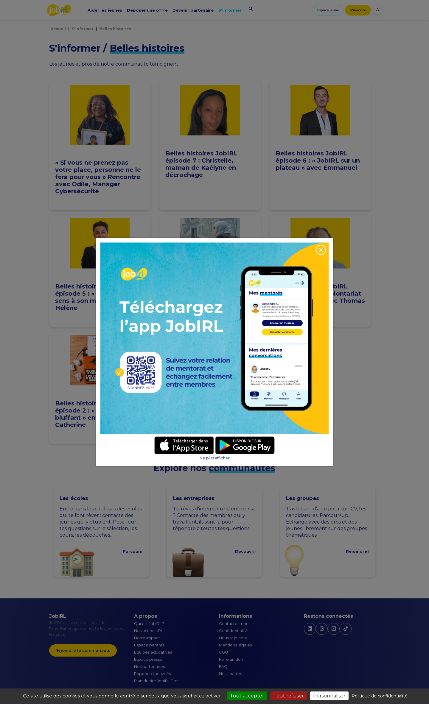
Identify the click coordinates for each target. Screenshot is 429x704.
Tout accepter (247, 696)
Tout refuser (288, 696)
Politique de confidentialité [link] (380, 696)
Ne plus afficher (215, 458)
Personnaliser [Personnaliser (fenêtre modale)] (329, 696)
